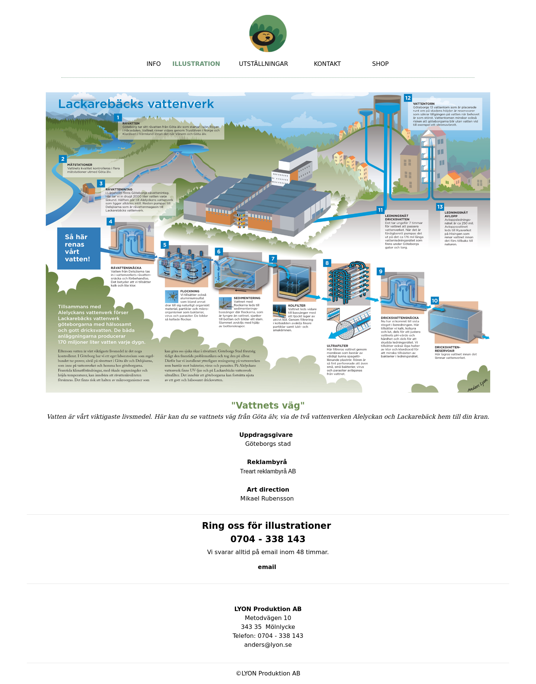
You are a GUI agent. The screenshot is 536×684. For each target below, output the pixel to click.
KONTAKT (327, 63)
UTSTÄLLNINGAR (263, 63)
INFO (154, 63)
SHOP (380, 63)
